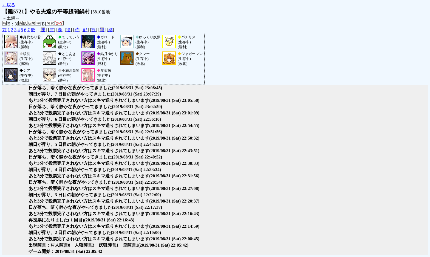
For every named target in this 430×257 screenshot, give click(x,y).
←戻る (8, 4)
